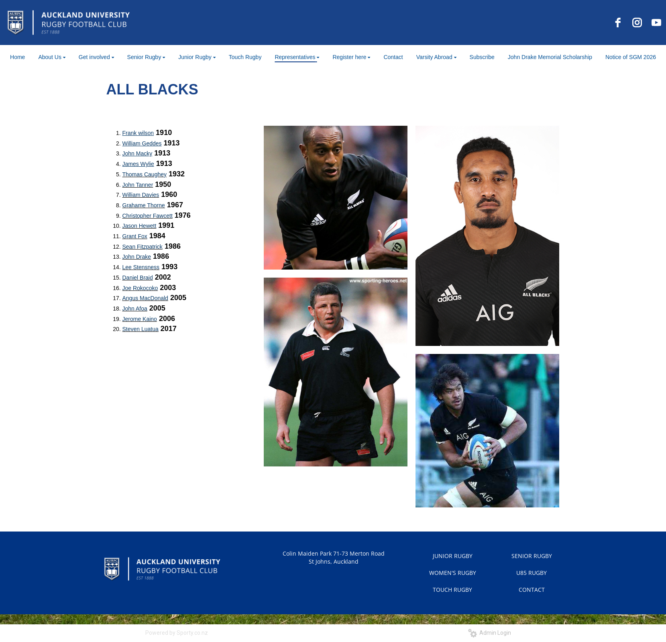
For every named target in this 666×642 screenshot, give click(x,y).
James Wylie (138, 164)
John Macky (137, 153)
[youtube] (656, 22)
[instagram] (637, 22)
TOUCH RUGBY (452, 589)
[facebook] (617, 22)
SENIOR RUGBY (531, 556)
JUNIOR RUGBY (453, 556)
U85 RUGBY (531, 573)
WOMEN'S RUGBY (452, 573)
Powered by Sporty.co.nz (176, 633)
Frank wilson (138, 133)
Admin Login (489, 633)
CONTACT (532, 589)
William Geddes (142, 143)
